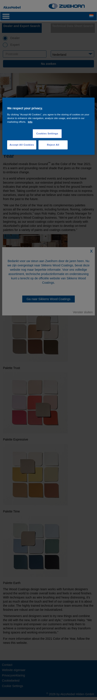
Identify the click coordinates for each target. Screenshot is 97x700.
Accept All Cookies (22, 144)
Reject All (53, 144)
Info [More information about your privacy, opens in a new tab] (30, 121)
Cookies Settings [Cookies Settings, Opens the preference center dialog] (47, 133)
